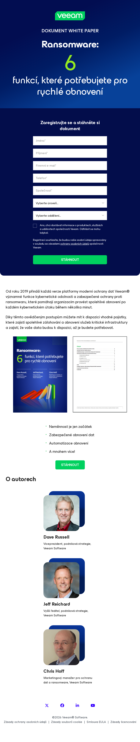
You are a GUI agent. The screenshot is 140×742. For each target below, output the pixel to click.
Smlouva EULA (96, 722)
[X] (47, 706)
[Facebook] (62, 706)
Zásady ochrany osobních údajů (25, 722)
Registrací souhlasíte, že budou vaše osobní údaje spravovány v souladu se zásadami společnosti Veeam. (69, 244)
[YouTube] (93, 706)
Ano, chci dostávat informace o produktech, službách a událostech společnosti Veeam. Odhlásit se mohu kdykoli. (71, 229)
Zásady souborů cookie (66, 722)
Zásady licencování (123, 722)
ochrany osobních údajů (74, 244)
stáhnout (70, 260)
